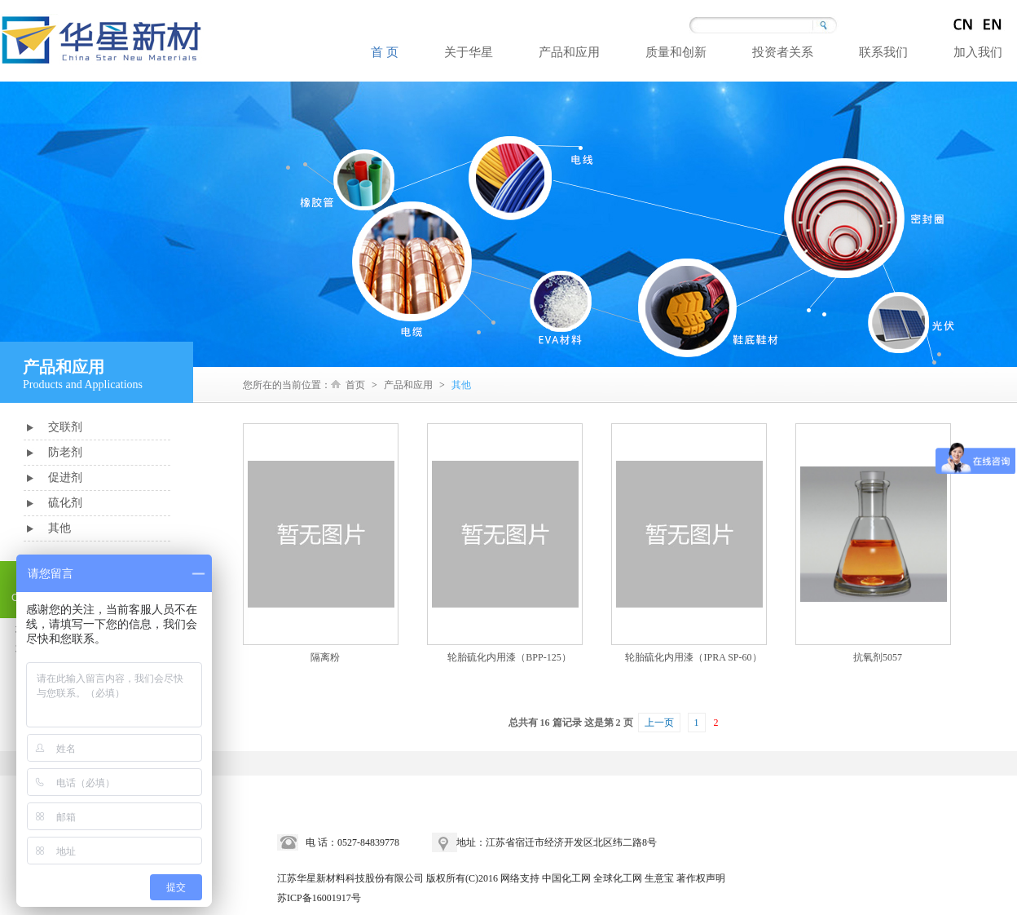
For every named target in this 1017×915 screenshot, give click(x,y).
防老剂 (65, 452)
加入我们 (977, 52)
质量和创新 (676, 52)
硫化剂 (65, 503)
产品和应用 (569, 52)
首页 (355, 385)
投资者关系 (782, 52)
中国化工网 (566, 878)
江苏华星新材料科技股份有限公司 (350, 878)
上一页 (659, 722)
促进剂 (65, 477)
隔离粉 (325, 657)
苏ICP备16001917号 (319, 898)
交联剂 (65, 427)
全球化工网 (617, 878)
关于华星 (468, 52)
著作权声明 (700, 878)
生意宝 (659, 878)
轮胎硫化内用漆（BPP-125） (508, 657)
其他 (59, 528)
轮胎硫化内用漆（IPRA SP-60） (693, 657)
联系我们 (883, 52)
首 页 (384, 52)
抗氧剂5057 (877, 657)
